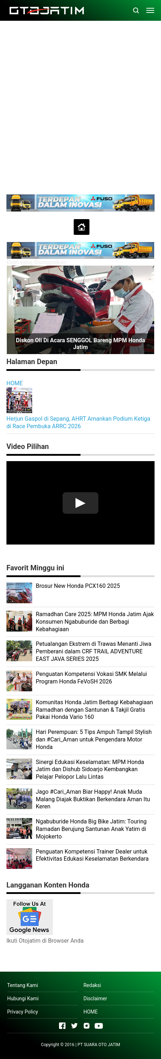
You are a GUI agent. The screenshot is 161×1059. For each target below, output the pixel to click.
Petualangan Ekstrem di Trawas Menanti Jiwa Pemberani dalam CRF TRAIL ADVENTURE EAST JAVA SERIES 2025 (93, 651)
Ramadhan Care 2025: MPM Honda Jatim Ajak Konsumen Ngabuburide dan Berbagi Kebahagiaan (95, 622)
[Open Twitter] (74, 1025)
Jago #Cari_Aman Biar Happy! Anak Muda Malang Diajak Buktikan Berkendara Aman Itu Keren (93, 799)
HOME (14, 383)
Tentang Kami (22, 985)
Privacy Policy (22, 1012)
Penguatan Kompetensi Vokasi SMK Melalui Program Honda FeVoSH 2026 (91, 678)
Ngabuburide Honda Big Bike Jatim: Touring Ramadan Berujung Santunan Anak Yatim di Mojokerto (91, 829)
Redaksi (92, 985)
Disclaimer (95, 998)
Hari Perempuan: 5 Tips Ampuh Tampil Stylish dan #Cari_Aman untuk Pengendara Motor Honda (94, 739)
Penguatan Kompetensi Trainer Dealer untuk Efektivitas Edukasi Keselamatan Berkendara (92, 855)
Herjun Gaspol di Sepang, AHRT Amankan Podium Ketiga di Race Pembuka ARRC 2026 (78, 422)
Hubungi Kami (23, 998)
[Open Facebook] (62, 1025)
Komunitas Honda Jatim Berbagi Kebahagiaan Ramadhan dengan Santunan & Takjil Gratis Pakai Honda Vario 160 (94, 710)
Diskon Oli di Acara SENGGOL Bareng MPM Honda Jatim (80, 343)
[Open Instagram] (86, 1025)
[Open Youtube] (98, 1025)
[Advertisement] (80, 106)
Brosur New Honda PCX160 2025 (78, 585)
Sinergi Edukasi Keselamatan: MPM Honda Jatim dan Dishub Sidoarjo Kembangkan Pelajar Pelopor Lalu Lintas (90, 769)
